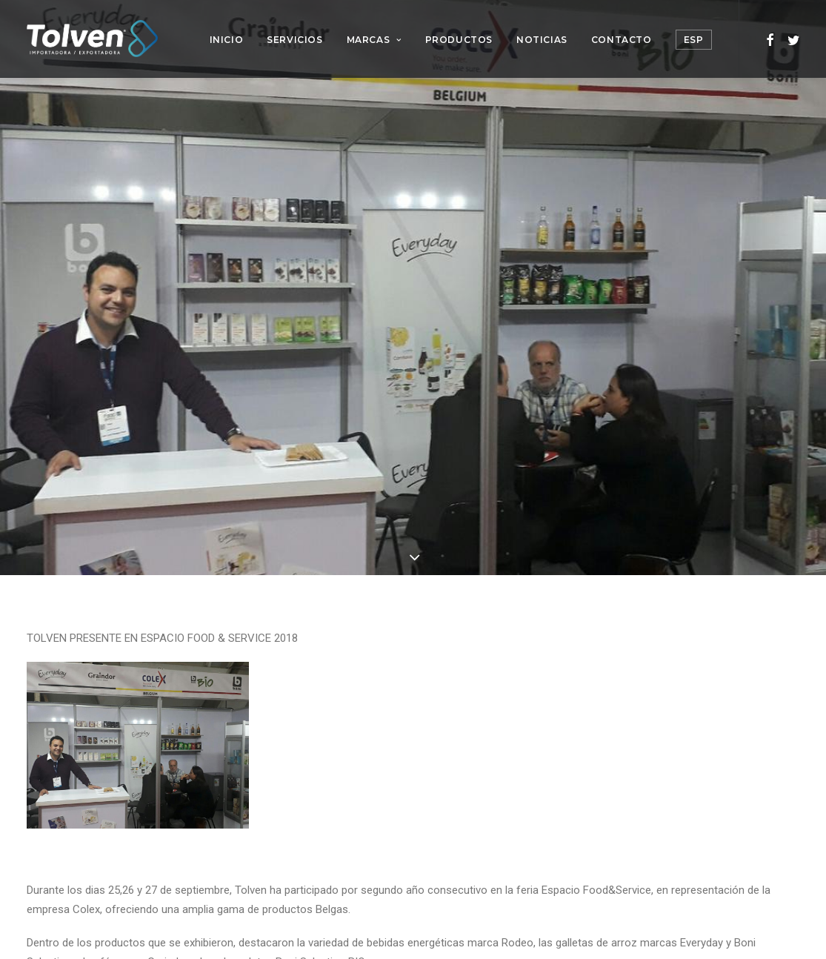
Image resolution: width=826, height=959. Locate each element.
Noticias (541, 39)
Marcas (374, 39)
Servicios (294, 39)
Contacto (621, 39)
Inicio (227, 39)
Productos (459, 39)
